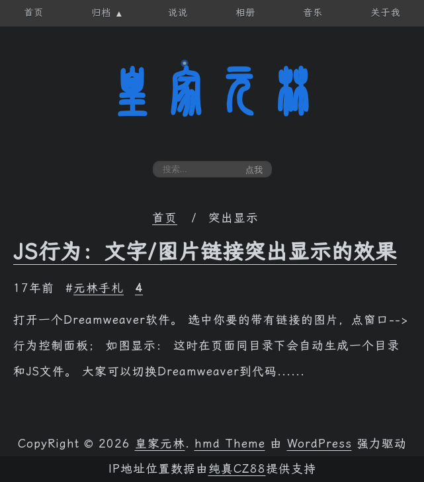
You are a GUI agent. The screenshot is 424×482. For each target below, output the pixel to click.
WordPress (319, 443)
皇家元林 (212, 92)
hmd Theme (229, 443)
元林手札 (98, 288)
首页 (164, 217)
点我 (254, 170)
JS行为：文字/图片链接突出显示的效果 (205, 251)
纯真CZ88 (237, 468)
